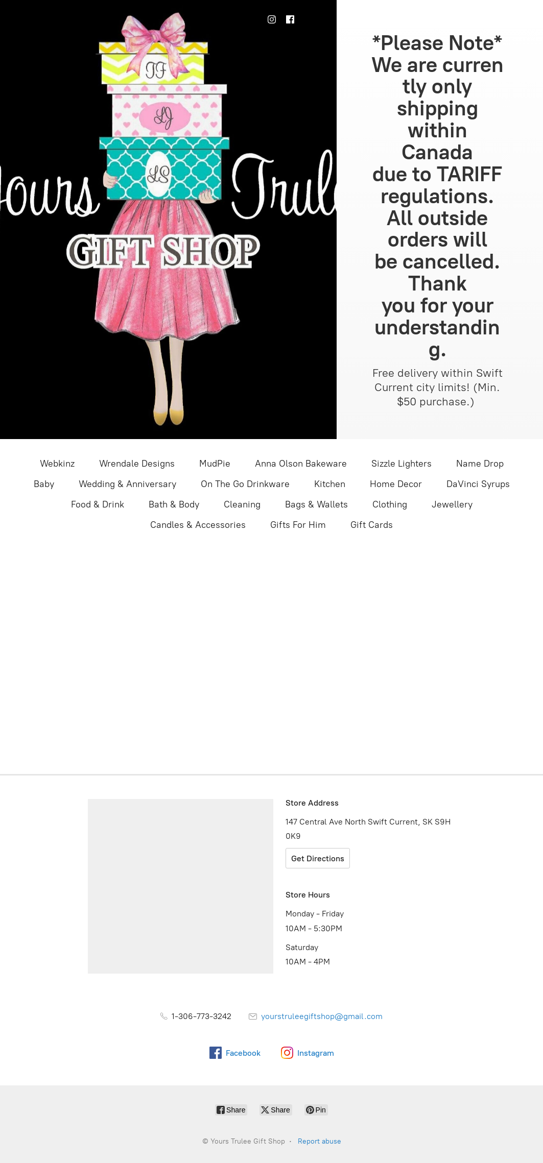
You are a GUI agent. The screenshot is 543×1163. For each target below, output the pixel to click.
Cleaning (242, 504)
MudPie (214, 463)
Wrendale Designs (137, 463)
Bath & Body (174, 504)
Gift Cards (371, 524)
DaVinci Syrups (478, 484)
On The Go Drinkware (245, 484)
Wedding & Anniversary (127, 484)
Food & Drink (97, 504)
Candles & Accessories (198, 524)
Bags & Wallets (316, 504)
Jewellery (452, 504)
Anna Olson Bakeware (301, 463)
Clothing (389, 504)
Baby (44, 484)
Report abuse (319, 1141)
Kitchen (329, 484)
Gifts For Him (298, 524)
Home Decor (396, 484)
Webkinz (57, 463)
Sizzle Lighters (401, 463)
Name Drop (480, 463)
